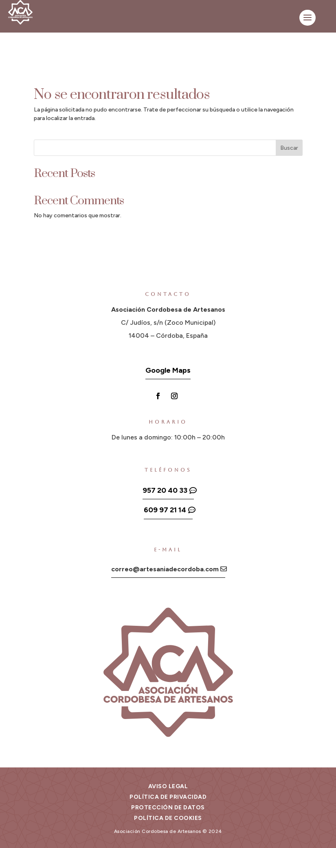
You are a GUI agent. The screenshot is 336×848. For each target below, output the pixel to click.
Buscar (289, 147)
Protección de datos (168, 807)
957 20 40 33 (165, 490)
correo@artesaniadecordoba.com (165, 569)
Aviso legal (168, 786)
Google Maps (168, 370)
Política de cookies (168, 818)
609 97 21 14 (165, 509)
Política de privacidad (168, 796)
